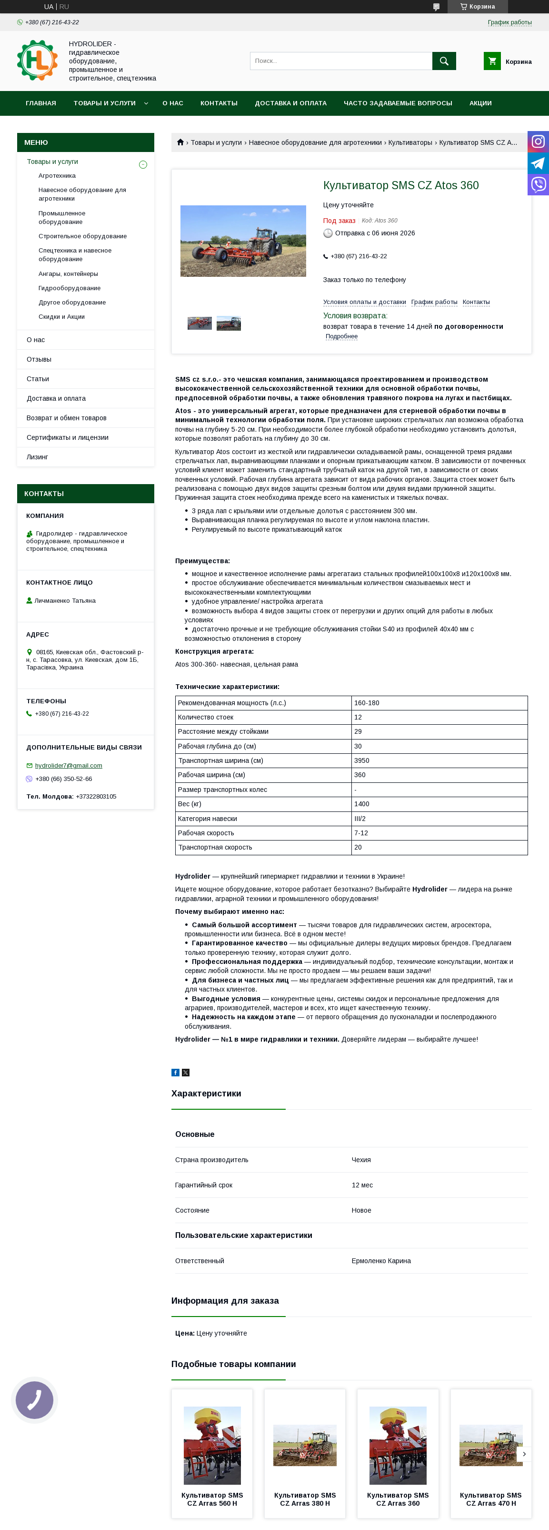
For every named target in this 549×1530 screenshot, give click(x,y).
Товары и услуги (104, 103)
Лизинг (37, 457)
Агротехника (57, 175)
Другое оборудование (72, 302)
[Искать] (444, 61)
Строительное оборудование (83, 236)
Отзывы (39, 359)
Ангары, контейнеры (68, 273)
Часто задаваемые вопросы (398, 103)
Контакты (219, 103)
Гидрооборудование (69, 288)
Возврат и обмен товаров (67, 418)
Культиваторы (410, 142)
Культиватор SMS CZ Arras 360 (399, 1499)
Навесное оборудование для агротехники (315, 142)
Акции (480, 103)
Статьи (38, 379)
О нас (172, 103)
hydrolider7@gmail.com (68, 765)
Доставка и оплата (291, 103)
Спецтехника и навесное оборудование (75, 255)
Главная (41, 103)
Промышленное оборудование (62, 217)
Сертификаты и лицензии (68, 437)
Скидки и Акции (62, 316)
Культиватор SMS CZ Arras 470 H (492, 1499)
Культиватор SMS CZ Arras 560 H (213, 1499)
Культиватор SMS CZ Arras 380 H (306, 1499)
